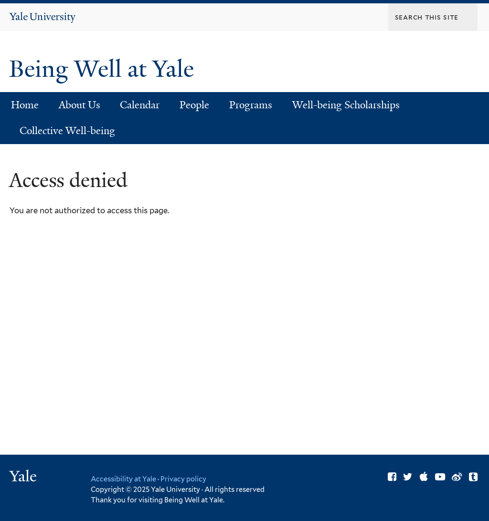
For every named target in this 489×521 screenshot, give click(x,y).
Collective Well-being (67, 130)
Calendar (139, 105)
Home (25, 105)
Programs (250, 105)
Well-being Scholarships (346, 105)
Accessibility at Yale (123, 479)
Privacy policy (183, 479)
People (194, 105)
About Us (79, 105)
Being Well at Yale (104, 68)
